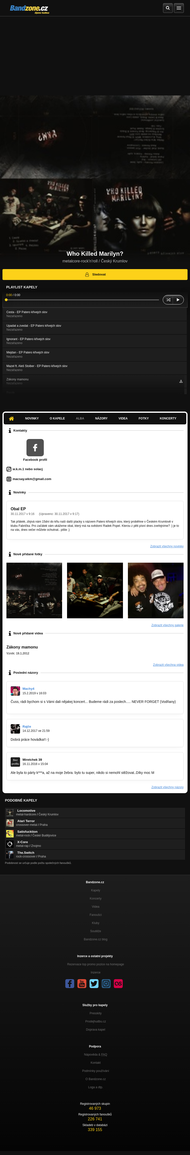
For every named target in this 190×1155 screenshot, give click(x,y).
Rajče (27, 726)
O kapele (57, 418)
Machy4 (28, 689)
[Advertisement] (95, 53)
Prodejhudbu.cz (95, 1021)
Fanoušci (96, 915)
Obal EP (18, 509)
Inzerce (95, 972)
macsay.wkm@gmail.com (32, 479)
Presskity (96, 1013)
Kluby (95, 923)
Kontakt (96, 1062)
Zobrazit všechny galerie (167, 625)
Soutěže (95, 931)
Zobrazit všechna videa (168, 665)
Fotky (144, 418)
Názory (101, 418)
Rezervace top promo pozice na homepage (95, 964)
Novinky (32, 418)
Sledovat (95, 274)
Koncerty (168, 418)
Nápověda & (95, 1054)
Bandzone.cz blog (95, 939)
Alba (80, 418)
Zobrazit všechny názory (167, 787)
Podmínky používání (95, 1071)
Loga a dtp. (95, 1087)
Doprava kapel (95, 1029)
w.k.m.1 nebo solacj (28, 469)
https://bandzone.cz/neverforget (35, 706)
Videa (123, 418)
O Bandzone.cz (95, 1079)
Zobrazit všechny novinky (167, 546)
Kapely (95, 890)
